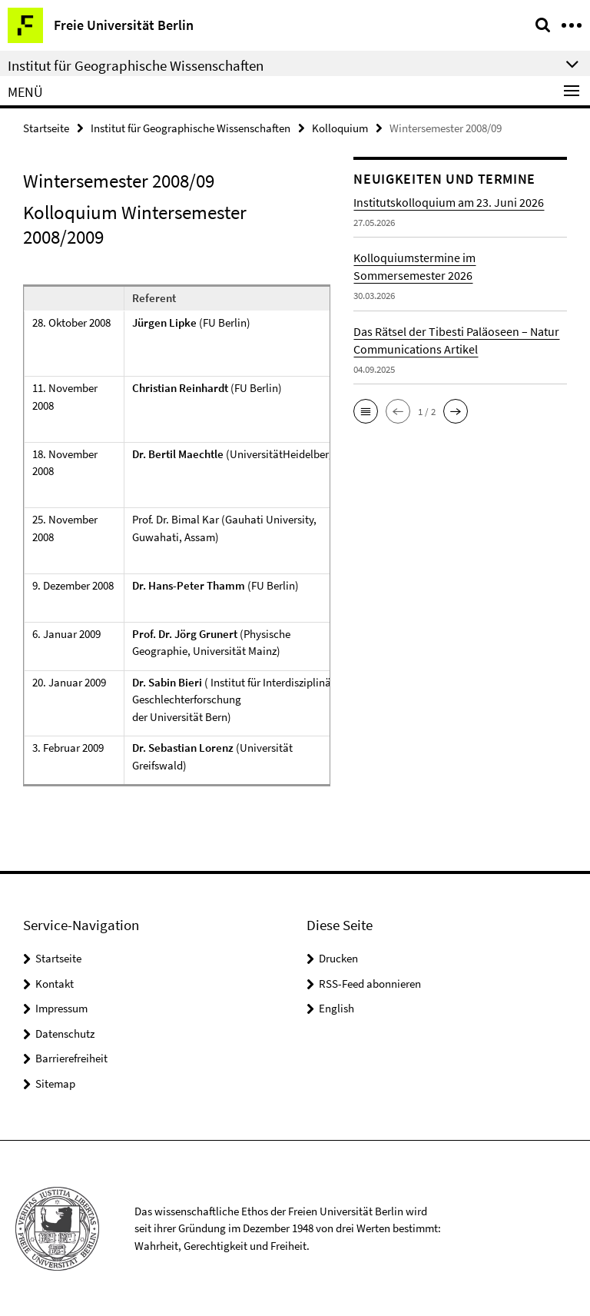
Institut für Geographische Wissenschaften (190, 128)
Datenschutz (64, 1033)
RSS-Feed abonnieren (370, 983)
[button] (365, 411)
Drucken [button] (338, 958)
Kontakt (54, 983)
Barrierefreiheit (71, 1058)
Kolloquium (340, 128)
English (336, 1008)
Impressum (61, 1008)
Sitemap (55, 1083)
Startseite (46, 128)
